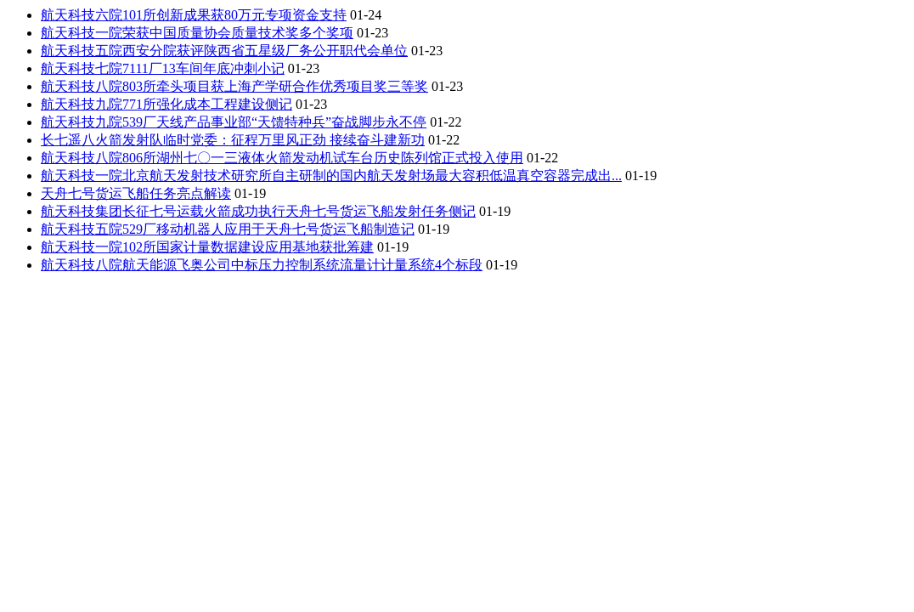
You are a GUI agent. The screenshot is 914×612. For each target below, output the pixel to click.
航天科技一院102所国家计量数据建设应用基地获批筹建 (207, 247)
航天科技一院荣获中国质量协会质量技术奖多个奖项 (197, 33)
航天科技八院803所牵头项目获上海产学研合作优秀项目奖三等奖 (234, 86)
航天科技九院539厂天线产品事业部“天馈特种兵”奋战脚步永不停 (233, 122)
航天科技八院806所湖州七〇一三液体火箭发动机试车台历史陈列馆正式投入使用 (282, 157)
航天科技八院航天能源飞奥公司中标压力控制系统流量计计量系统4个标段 (261, 265)
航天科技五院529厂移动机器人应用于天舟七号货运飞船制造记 (228, 229)
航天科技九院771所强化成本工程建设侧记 (166, 104)
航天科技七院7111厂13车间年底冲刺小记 (163, 68)
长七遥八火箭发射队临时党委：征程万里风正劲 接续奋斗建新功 (233, 140)
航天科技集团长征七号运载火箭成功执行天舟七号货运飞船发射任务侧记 (258, 211)
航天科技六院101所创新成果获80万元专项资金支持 (194, 15)
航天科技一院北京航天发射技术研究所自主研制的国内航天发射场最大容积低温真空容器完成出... (331, 175)
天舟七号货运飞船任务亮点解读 (136, 193)
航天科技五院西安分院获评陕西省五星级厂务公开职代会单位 (224, 50)
